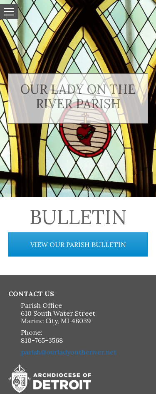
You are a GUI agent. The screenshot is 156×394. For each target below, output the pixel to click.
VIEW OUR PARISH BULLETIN (78, 244)
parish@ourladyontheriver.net (68, 352)
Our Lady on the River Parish (78, 96)
